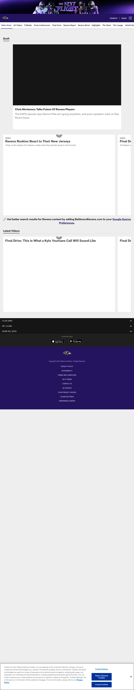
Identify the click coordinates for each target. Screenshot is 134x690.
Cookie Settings (67, 397)
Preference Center (67, 401)
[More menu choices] (130, 18)
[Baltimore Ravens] (67, 353)
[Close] (131, 677)
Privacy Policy (67, 366)
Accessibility (67, 371)
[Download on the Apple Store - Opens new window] (57, 341)
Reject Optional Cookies (101, 677)
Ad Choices (67, 388)
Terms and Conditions (67, 375)
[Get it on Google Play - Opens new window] (75, 342)
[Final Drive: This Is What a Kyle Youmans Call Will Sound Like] (59, 241)
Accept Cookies (101, 684)
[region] (67, 676)
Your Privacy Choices (67, 392)
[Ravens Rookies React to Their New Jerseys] (59, 142)
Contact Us (67, 384)
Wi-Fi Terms (67, 379)
